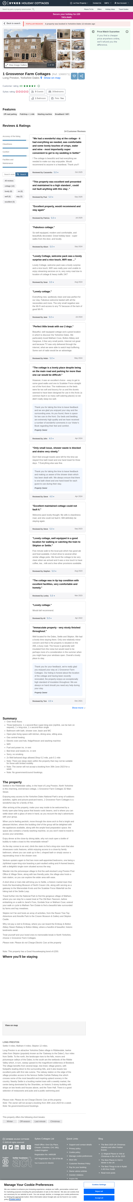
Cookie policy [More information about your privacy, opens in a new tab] (15, 1199)
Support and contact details (80, 1145)
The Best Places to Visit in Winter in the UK (112, 1161)
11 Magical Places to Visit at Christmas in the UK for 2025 (113, 1155)
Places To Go (88, 9)
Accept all (99, 1198)
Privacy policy (75, 1148)
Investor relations (76, 1175)
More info (73, 1160)
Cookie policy (74, 1152)
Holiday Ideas (110, 9)
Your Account (122, 3)
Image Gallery (16, 65)
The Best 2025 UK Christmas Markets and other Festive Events (113, 1147)
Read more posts (108, 1173)
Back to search (13, 23)
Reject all (99, 1191)
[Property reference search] (33, 9)
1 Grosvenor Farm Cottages (27, 74)
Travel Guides (123, 9)
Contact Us (97, 3)
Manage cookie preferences (80, 1156)
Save (74, 76)
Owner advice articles (78, 1171)
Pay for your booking (77, 1167)
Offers (99, 9)
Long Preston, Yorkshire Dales (31, 77)
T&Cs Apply (66, 17)
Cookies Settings (99, 1185)
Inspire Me (73, 1179)
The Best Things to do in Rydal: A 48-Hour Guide (114, 1167)
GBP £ (107, 3)
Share (81, 76)
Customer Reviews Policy (79, 1164)
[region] (66, 1191)
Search (21, 174)
